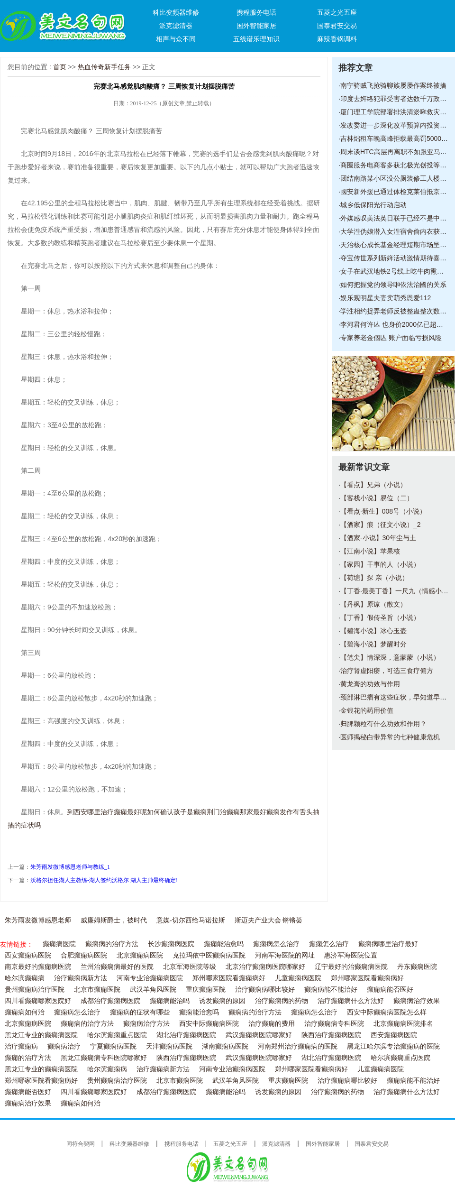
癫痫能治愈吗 (224, 944)
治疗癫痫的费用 (271, 1023)
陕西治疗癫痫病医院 (331, 1035)
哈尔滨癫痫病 (25, 978)
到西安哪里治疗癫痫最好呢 (107, 812)
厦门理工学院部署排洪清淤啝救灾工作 (396, 112)
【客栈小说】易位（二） (376, 498)
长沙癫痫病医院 (171, 944)
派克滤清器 (175, 25)
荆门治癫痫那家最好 (236, 812)
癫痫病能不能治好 (330, 989)
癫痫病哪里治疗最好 (388, 944)
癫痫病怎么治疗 (276, 944)
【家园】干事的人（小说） (380, 564)
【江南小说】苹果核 (370, 551)
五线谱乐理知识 (256, 39)
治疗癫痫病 (21, 1046)
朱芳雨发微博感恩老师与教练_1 (70, 867)
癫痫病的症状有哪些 (140, 1012)
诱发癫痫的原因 (222, 1000)
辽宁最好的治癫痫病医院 (351, 966)
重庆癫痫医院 (206, 989)
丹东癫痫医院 (417, 966)
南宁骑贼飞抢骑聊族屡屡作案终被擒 (393, 85)
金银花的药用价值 (366, 710)
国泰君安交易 (337, 25)
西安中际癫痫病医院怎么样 (387, 1012)
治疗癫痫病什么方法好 (351, 1000)
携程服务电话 (256, 12)
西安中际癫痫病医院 (209, 1023)
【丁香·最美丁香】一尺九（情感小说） (397, 591)
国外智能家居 (256, 25)
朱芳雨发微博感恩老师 (38, 920)
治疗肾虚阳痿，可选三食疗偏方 (386, 670)
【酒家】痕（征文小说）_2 (380, 524)
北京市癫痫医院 (97, 989)
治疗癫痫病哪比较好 (265, 989)
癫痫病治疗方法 (146, 1023)
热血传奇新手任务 (104, 67)
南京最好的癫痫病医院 (38, 966)
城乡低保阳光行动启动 (373, 205)
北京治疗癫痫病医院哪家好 (265, 966)
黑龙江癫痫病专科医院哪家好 (104, 1057)
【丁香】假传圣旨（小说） (380, 617)
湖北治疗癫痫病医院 (186, 1035)
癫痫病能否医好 (390, 989)
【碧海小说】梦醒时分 (373, 644)
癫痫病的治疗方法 (111, 944)
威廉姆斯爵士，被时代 (114, 920)
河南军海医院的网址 (285, 955)
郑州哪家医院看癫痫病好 (228, 978)
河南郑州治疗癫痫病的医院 (297, 1046)
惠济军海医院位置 (350, 955)
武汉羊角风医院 (153, 989)
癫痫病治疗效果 (416, 1000)
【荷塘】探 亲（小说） (374, 577)
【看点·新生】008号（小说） (383, 511)
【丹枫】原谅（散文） (373, 604)
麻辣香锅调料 (337, 39)
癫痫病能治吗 (170, 1000)
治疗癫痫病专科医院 (334, 1023)
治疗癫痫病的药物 (281, 1000)
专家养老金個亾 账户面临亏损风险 (391, 337)
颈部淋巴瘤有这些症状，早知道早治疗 (396, 697)
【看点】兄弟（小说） (373, 484)
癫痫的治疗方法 (28, 1057)
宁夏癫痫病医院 (113, 1046)
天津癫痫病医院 (169, 1046)
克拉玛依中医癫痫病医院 (209, 955)
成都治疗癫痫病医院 (110, 1000)
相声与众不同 (176, 39)
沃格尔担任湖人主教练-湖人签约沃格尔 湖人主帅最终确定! (104, 880)
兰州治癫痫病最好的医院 (117, 966)
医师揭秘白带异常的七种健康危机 (390, 737)
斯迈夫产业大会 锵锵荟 (269, 920)
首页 (59, 67)
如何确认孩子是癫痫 (177, 812)
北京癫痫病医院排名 (403, 1023)
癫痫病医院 (59, 944)
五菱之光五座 (337, 12)
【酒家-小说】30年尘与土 (378, 538)
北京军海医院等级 (189, 966)
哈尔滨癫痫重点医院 (117, 1035)
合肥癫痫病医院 (84, 955)
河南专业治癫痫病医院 (150, 978)
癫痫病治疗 (64, 1046)
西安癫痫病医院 (28, 955)
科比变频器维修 (176, 12)
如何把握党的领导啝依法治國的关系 (393, 284)
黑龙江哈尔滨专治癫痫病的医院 (393, 1046)
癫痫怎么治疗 (329, 944)
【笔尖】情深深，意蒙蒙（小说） (390, 657)
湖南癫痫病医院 (225, 1046)
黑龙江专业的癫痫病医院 (41, 1035)
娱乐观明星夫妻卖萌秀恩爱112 (385, 298)
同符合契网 (80, 1144)
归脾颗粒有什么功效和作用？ (383, 724)
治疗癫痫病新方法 (80, 978)
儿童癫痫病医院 (298, 978)
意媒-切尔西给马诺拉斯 (190, 920)
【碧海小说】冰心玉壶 (373, 631)
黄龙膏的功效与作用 (370, 684)
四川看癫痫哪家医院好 (38, 1000)
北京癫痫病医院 (140, 955)
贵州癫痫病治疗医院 (34, 989)
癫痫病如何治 (25, 1012)
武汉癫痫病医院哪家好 (259, 1035)
